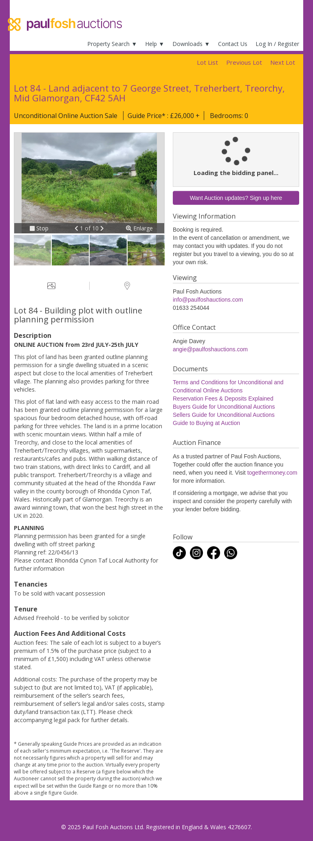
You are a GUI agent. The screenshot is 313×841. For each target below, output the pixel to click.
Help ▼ (154, 44)
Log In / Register (277, 44)
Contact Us (232, 44)
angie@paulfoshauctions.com (210, 349)
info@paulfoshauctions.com (208, 299)
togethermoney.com (272, 472)
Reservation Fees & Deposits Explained (223, 398)
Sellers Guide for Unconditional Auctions (224, 415)
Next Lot (282, 62)
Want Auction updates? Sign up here (236, 198)
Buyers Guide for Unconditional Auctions (224, 406)
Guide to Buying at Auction (206, 423)
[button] (77, 228)
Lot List (207, 62)
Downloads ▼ (191, 44)
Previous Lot (244, 62)
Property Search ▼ (112, 44)
